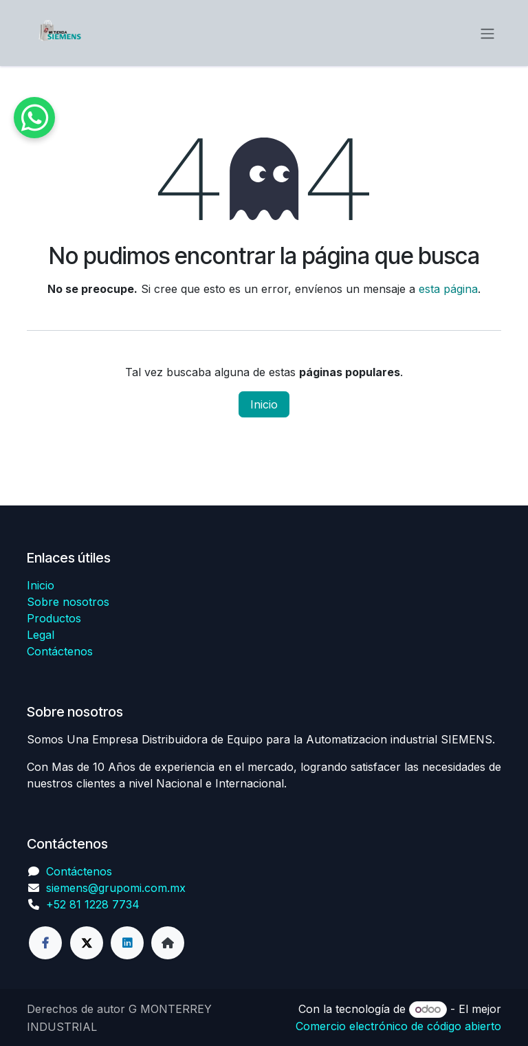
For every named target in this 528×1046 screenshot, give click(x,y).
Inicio (264, 404)
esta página (448, 289)
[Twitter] (86, 942)
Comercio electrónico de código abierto (398, 1026)
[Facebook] (45, 942)
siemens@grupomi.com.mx (116, 888)
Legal (40, 635)
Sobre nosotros (68, 602)
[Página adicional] (167, 942)
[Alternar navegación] (487, 33)
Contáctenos (60, 651)
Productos (54, 618)
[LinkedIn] (127, 942)
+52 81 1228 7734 (93, 904)
